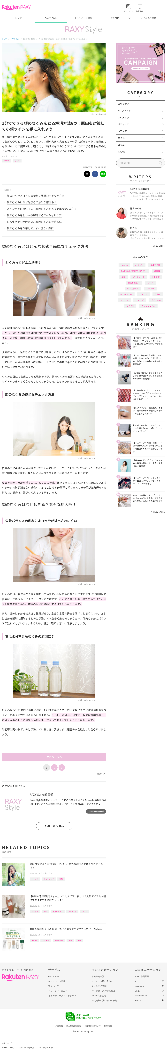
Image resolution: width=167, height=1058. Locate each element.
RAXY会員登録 (142, 976)
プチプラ (150, 288)
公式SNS (115, 18)
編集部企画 (59, 940)
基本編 (157, 271)
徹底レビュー (58, 911)
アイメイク (123, 117)
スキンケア (15, 156)
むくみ (17, 160)
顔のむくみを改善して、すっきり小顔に (30, 228)
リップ (150, 282)
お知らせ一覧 (98, 976)
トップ (18, 18)
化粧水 (158, 294)
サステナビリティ (47, 1047)
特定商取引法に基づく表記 (104, 1000)
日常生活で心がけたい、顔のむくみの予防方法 (34, 222)
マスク (84, 911)
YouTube (139, 1000)
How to (6, 160)
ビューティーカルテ (57, 991)
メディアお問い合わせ (102, 981)
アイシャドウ (138, 276)
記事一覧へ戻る (54, 826)
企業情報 (59, 1026)
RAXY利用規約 (99, 995)
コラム (121, 144)
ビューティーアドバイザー (61, 995)
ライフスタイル (148, 306)
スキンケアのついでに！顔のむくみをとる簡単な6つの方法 (41, 209)
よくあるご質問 (149, 18)
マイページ (53, 986)
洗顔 (61, 879)
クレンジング (49, 879)
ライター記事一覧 (96, 811)
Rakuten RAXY (16, 7)
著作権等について (93, 1026)
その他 (121, 151)
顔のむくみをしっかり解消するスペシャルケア (34, 215)
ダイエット (156, 300)
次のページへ (54, 757)
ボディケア (123, 124)
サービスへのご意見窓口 (103, 991)
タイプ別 (130, 306)
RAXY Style (51, 18)
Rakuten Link (141, 995)
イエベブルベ (126, 294)
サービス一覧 (8, 1047)
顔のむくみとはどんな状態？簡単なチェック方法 (35, 196)
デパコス (124, 300)
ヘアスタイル (133, 288)
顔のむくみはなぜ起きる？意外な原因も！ (32, 202)
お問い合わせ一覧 (26, 1047)
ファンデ (140, 300)
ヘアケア (122, 131)
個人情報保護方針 (74, 1026)
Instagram (139, 986)
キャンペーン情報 (83, 18)
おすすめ (35, 879)
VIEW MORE (158, 246)
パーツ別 (143, 294)
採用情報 (108, 1026)
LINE (137, 991)
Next (101, 773)
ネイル (121, 138)
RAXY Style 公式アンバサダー (134, 271)
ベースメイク (124, 110)
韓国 (45, 911)
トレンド (156, 276)
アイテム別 (72, 911)
